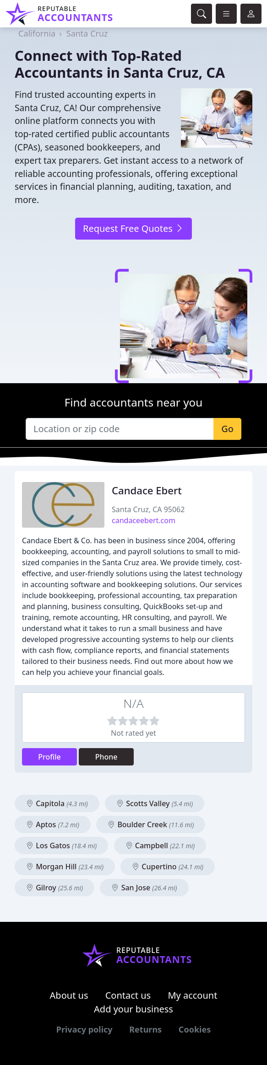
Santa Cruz (87, 33)
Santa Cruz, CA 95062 (148, 509)
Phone (106, 757)
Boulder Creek (151, 824)
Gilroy (54, 888)
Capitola (57, 803)
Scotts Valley (154, 803)
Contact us (128, 995)
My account (192, 995)
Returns (145, 1029)
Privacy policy (84, 1029)
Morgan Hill (65, 867)
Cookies (195, 1029)
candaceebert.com (143, 520)
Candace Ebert (147, 490)
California (36, 33)
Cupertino (167, 867)
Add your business (133, 1009)
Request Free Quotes (133, 228)
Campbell (160, 845)
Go (227, 429)
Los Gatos (61, 845)
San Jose (144, 888)
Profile (49, 757)
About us (69, 995)
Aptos (52, 824)
